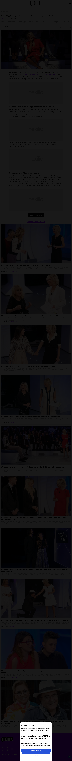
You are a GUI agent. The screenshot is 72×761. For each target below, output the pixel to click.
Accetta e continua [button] (36, 750)
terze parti (45, 735)
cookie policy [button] (41, 732)
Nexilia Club (36, 755)
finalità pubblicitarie (37, 743)
